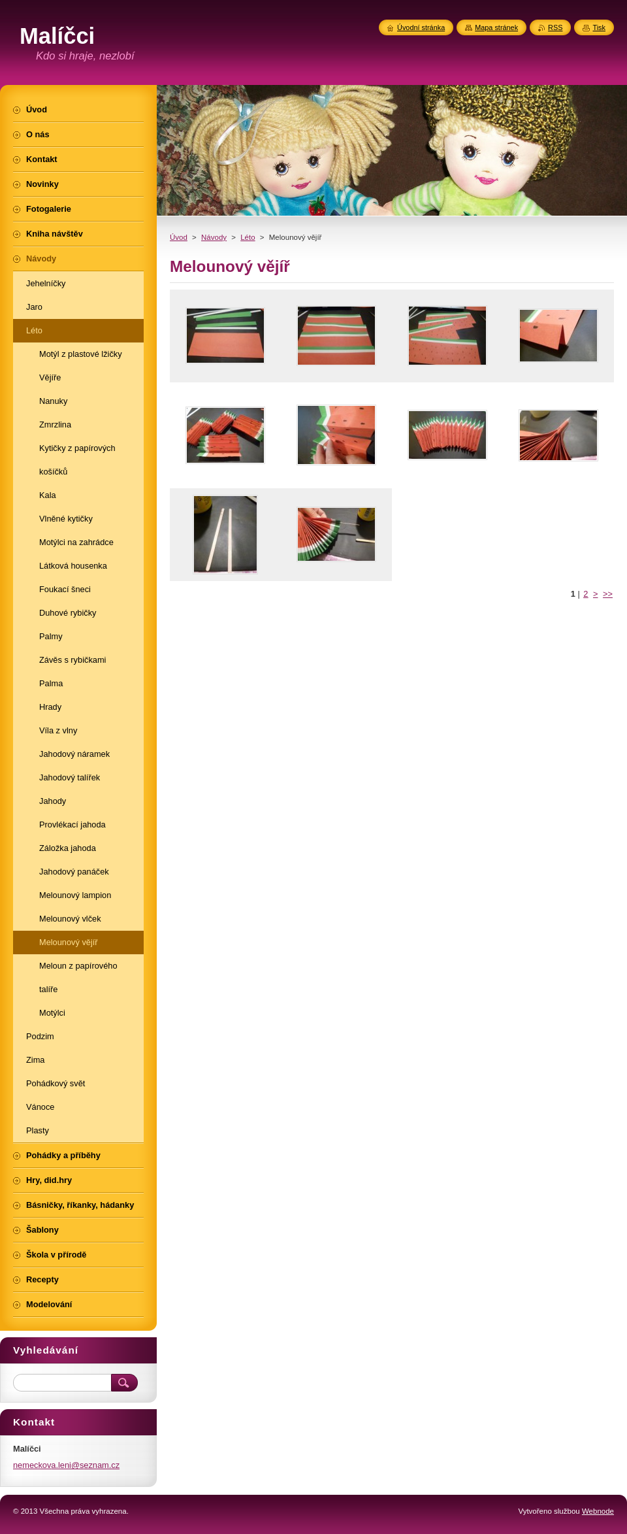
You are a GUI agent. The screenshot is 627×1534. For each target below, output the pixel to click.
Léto (247, 237)
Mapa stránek (496, 27)
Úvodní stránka (421, 27)
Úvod (178, 237)
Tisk (598, 27)
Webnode (598, 1511)
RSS (555, 27)
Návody (214, 237)
